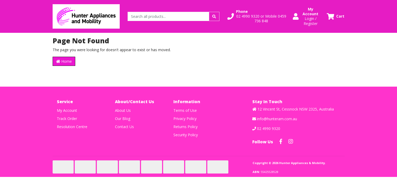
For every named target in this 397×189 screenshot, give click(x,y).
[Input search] (168, 16)
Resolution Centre (72, 126)
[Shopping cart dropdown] (335, 16)
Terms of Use (185, 110)
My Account (67, 110)
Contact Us (124, 126)
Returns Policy (185, 126)
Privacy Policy (185, 118)
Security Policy (185, 134)
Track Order (67, 118)
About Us (123, 110)
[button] (256, 16)
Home (64, 61)
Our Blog (122, 118)
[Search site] (214, 16)
